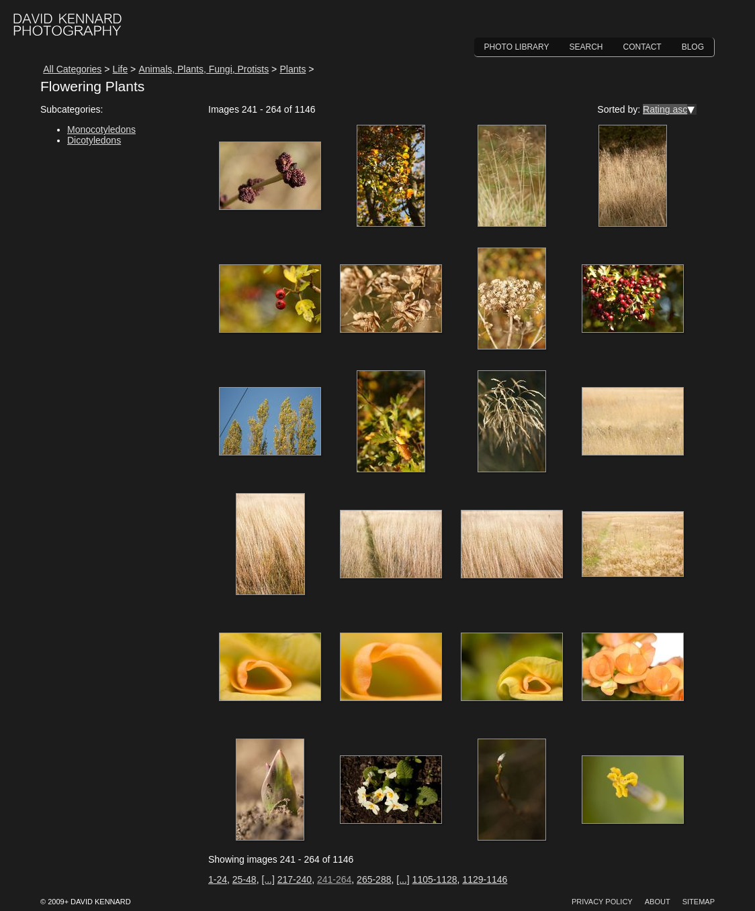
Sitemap (698, 902)
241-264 (334, 879)
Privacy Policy (602, 902)
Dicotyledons (94, 140)
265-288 (374, 879)
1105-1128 (434, 879)
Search (586, 47)
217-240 (294, 879)
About (657, 902)
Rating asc (665, 109)
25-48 (244, 879)
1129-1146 (484, 879)
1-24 (217, 879)
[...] (267, 879)
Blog (693, 47)
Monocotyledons (101, 129)
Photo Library (516, 47)
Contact (642, 47)
